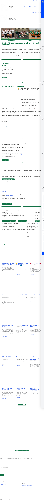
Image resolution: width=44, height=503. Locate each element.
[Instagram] (42, 7)
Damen (25, 6)
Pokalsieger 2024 (19, 356)
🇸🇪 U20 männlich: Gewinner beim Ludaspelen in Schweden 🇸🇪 (22, 264)
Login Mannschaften (34, 0)
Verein (31, 485)
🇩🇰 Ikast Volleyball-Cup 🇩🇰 (35, 263)
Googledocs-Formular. (9, 195)
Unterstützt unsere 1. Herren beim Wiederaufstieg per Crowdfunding (35, 358)
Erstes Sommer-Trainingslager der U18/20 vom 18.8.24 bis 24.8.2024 (35, 389)
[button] (26, 6)
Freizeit (20, 24)
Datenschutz (28, 485)
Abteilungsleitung (3, 484)
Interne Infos (41, 0)
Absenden (2, 474)
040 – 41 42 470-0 (39, 223)
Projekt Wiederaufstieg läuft (22, 325)
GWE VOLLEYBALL (12, 6)
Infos (29, 24)
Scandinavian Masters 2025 (21, 294)
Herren (30, 6)
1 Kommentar (18, 365)
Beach (25, 24)
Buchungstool (4, 191)
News (21, 6)
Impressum (24, 485)
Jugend (35, 6)
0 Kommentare (4, 272)
